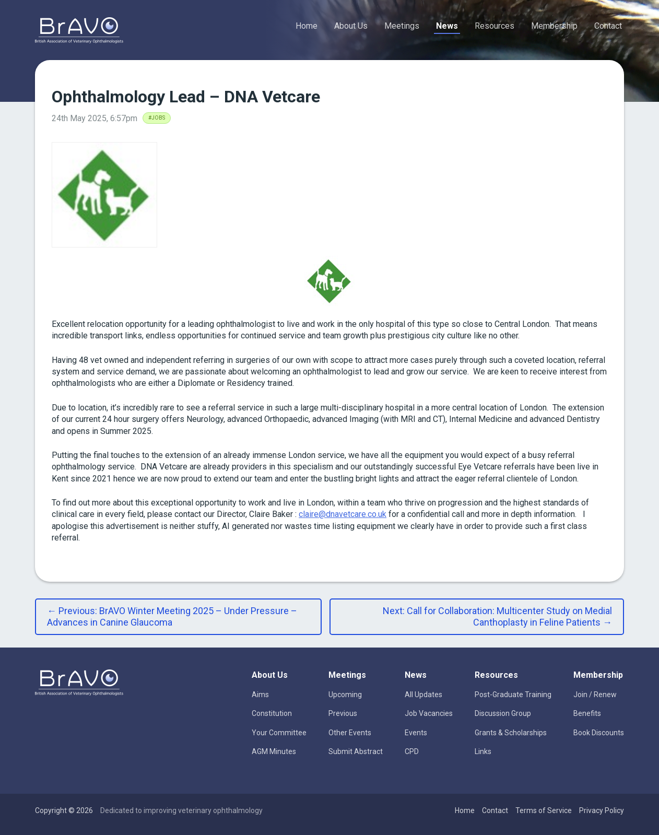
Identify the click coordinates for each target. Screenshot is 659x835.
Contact (608, 26)
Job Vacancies (429, 713)
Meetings (401, 26)
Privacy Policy (601, 810)
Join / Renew (595, 694)
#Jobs (156, 118)
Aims (260, 694)
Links (483, 751)
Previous (342, 713)
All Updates (423, 694)
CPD (412, 751)
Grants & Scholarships (511, 732)
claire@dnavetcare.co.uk (342, 514)
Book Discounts (598, 732)
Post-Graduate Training (513, 694)
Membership (554, 26)
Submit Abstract (355, 751)
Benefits (587, 713)
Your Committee (279, 732)
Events (416, 732)
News (447, 26)
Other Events (349, 732)
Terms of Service (543, 810)
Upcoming (345, 694)
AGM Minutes (274, 751)
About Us (351, 26)
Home (306, 26)
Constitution (272, 713)
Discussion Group (503, 713)
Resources (494, 26)
